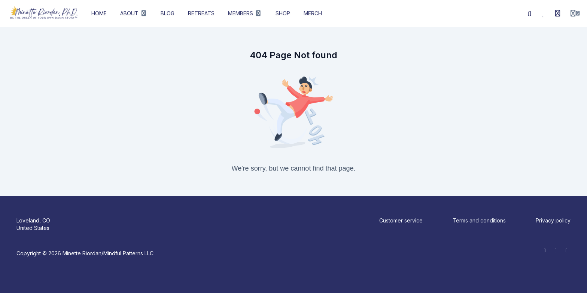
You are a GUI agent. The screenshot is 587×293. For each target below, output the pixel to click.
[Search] (530, 13)
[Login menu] (575, 13)
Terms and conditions (479, 220)
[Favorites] (543, 13)
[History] (558, 13)
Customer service (401, 220)
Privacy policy (553, 220)
